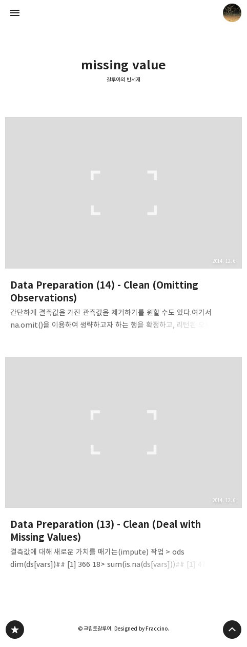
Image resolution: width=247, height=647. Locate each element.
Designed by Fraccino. (141, 628)
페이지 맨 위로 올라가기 (232, 629)
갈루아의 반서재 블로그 (15, 629)
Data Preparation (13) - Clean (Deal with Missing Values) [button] (123, 466)
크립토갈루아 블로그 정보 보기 (232, 13)
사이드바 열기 (15, 13)
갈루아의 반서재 (123, 79)
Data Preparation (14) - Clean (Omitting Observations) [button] (123, 227)
